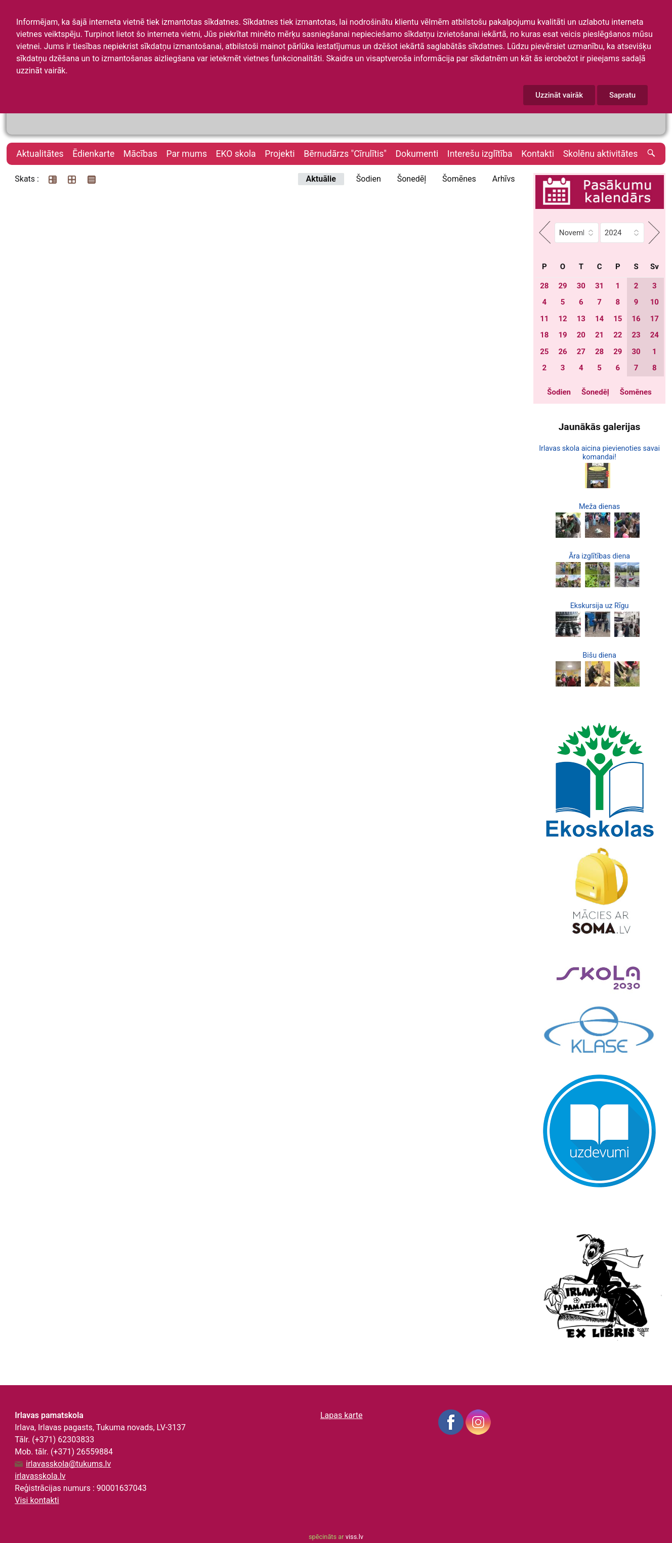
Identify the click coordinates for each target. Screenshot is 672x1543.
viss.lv (354, 1536)
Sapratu (622, 95)
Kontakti (537, 154)
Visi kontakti (37, 1500)
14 (599, 318)
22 (617, 334)
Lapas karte (341, 1415)
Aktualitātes (39, 154)
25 (544, 351)
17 (654, 318)
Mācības (140, 154)
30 (581, 285)
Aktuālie (321, 179)
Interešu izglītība (480, 154)
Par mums (186, 154)
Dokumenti (417, 154)
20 (581, 334)
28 (544, 285)
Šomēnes (459, 179)
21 (599, 334)
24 (654, 334)
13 (581, 318)
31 (599, 285)
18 (544, 334)
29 (562, 285)
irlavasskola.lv (40, 1476)
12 (562, 318)
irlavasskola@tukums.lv (68, 1464)
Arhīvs (503, 179)
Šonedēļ (411, 179)
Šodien (368, 179)
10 (654, 302)
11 (544, 318)
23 (636, 334)
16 (636, 318)
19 (562, 334)
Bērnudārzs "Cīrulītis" (345, 154)
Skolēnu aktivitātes (600, 154)
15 (617, 318)
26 (562, 351)
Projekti (280, 154)
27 (581, 351)
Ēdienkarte (93, 154)
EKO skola (236, 154)
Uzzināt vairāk (559, 95)
